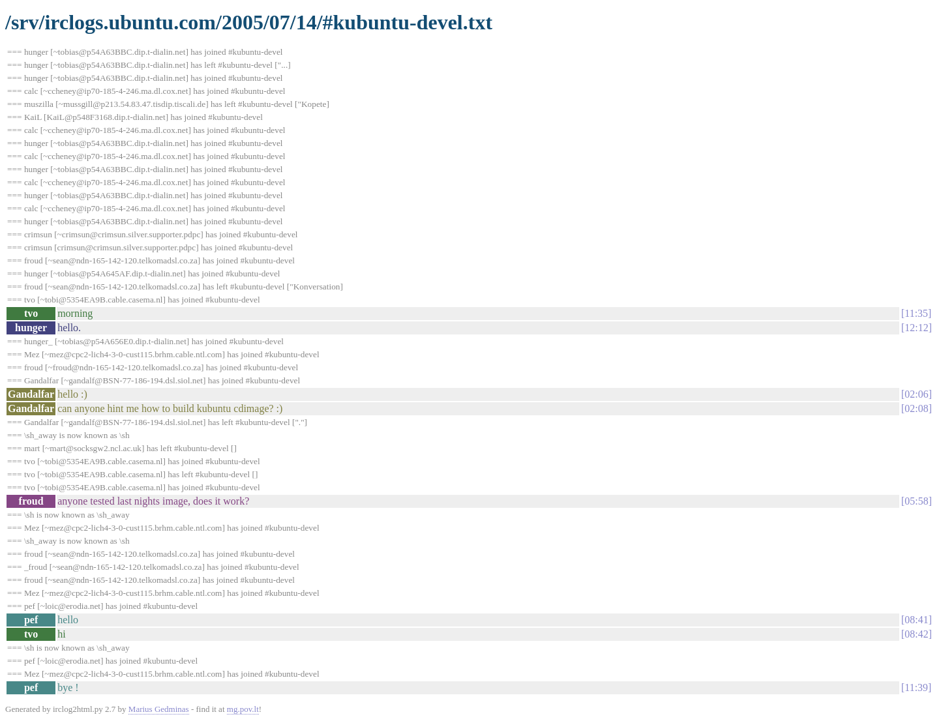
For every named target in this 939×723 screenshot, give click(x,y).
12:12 (916, 327)
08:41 (916, 619)
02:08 (916, 408)
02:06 (916, 394)
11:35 (916, 313)
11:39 (916, 687)
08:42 (916, 634)
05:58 (916, 501)
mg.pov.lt (243, 709)
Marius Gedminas (158, 709)
